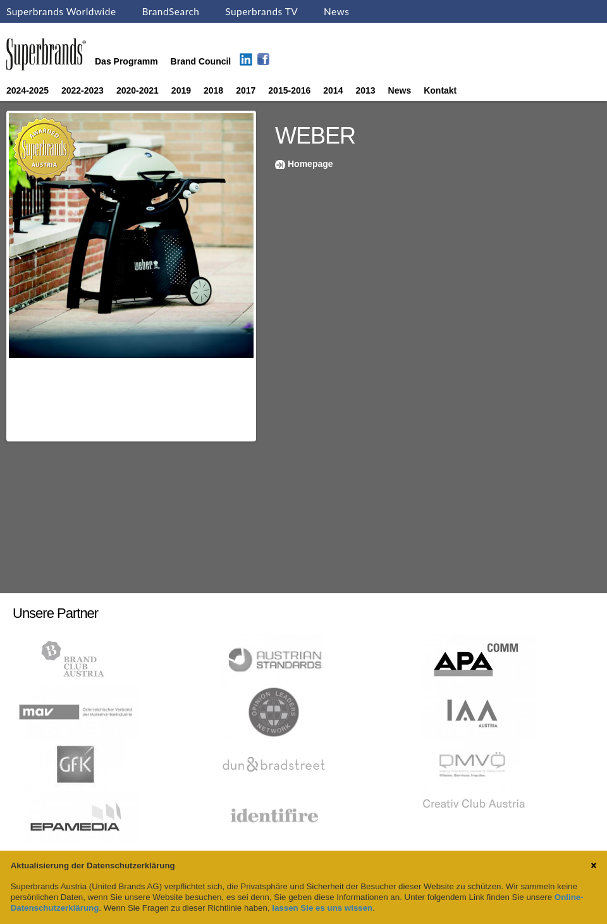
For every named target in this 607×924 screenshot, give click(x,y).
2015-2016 (289, 90)
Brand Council (201, 61)
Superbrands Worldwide (61, 11)
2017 (245, 90)
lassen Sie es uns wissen (322, 908)
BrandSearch (170, 11)
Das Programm (126, 61)
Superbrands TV (261, 11)
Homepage (310, 164)
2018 (213, 90)
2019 (181, 90)
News (336, 11)
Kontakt (440, 90)
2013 (365, 90)
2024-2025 (27, 90)
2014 (333, 90)
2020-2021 (137, 90)
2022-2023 (82, 90)
